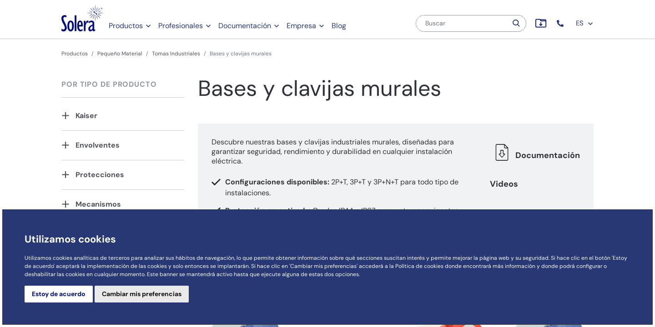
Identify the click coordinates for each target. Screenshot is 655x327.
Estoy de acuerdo (59, 294)
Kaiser (86, 115)
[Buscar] (461, 23)
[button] (561, 23)
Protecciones (100, 174)
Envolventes (98, 145)
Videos (504, 183)
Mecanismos (98, 204)
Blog (339, 25)
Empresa (301, 25)
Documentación (244, 25)
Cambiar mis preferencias (141, 294)
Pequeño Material (119, 53)
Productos (126, 25)
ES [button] (585, 23)
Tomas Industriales (176, 53)
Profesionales (180, 25)
